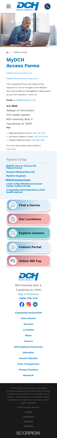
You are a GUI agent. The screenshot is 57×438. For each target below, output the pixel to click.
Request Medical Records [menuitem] (20, 172)
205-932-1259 (38, 140)
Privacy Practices (28, 369)
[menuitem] (28, 411)
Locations (28, 329)
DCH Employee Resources (28, 347)
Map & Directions (28, 294)
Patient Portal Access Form (19, 73)
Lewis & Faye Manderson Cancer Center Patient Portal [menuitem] (24, 185)
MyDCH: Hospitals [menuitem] (16, 176)
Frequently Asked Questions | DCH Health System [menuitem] (25, 191)
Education (28, 352)
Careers (28, 341)
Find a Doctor (28, 318)
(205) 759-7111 (28, 298)
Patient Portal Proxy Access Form (22, 78)
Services (28, 324)
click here (11, 149)
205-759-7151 (39, 133)
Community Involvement (28, 312)
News (28, 335)
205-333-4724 (41, 136)
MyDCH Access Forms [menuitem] (18, 180)
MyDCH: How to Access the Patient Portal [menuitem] (21, 167)
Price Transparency (28, 364)
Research (28, 375)
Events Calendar (28, 358)
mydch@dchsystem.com (24, 100)
